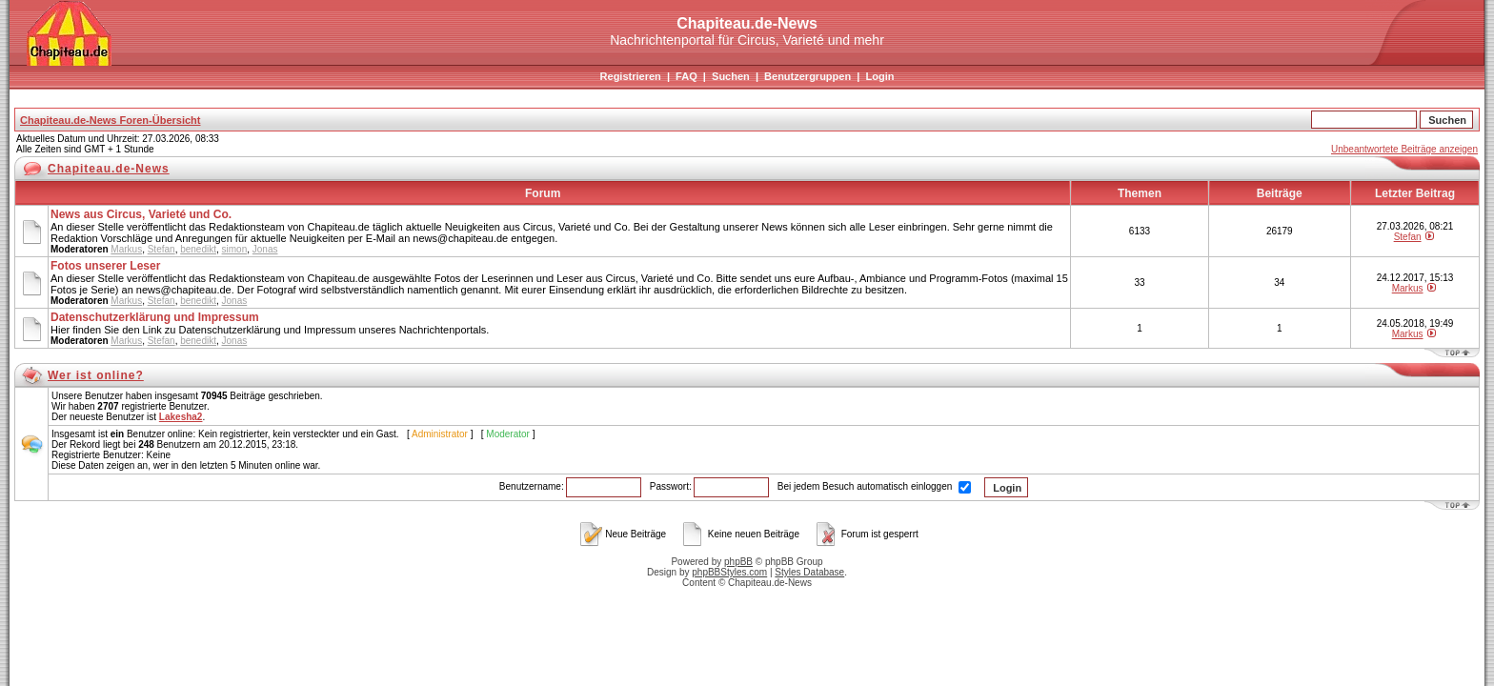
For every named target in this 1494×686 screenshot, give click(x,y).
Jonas (265, 249)
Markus (126, 249)
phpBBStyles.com (729, 572)
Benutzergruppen (807, 76)
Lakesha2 (181, 417)
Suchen (731, 76)
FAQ (686, 76)
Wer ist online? (96, 375)
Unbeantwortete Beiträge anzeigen (1404, 149)
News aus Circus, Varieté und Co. (141, 214)
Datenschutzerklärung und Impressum (154, 317)
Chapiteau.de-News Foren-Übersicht (110, 120)
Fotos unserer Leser (105, 265)
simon (235, 249)
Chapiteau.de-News (109, 168)
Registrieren (630, 76)
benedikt (198, 249)
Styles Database (809, 572)
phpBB (738, 561)
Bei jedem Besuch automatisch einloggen (874, 486)
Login (879, 76)
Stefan (161, 249)
